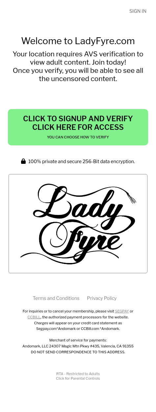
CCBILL (34, 317)
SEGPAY (122, 311)
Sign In (137, 11)
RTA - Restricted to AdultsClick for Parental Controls (78, 376)
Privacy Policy (102, 298)
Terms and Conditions (56, 298)
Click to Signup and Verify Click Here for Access (78, 126)
